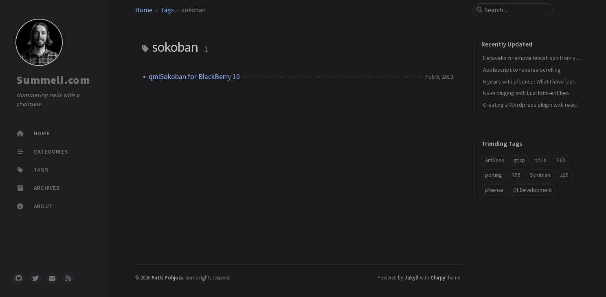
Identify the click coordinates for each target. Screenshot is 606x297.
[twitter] (35, 278)
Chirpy (437, 277)
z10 (564, 175)
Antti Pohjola (167, 277)
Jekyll (411, 277)
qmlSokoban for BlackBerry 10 (194, 76)
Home (143, 10)
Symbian (540, 175)
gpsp (519, 160)
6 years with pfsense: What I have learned (533, 81)
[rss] (68, 278)
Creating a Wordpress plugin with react (530, 104)
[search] (516, 10)
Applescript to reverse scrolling (522, 69)
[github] (18, 278)
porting (493, 175)
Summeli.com (53, 80)
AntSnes (494, 160)
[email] (52, 278)
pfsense (494, 190)
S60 (560, 160)
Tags (167, 10)
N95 (516, 175)
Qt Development (532, 190)
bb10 (540, 160)
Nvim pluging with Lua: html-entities (526, 93)
